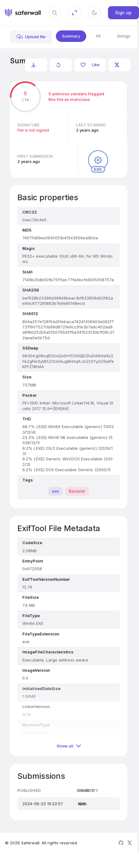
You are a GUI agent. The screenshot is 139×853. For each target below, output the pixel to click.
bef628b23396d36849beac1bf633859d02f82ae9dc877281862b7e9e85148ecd (10, 68)
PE (98, 36)
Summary (71, 36)
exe (55, 491)
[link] (31, 36)
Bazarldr (77, 491)
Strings (123, 36)
